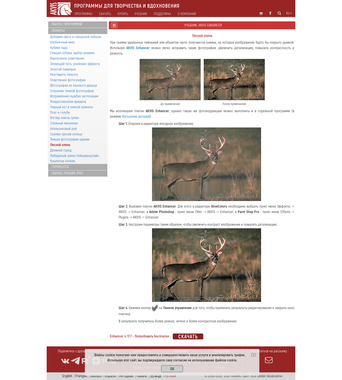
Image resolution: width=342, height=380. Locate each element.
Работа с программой (66, 24)
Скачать (105, 14)
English (67, 376)
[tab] (77, 24)
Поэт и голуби (60, 112)
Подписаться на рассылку (268, 356)
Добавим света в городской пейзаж (75, 36)
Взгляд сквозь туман (64, 117)
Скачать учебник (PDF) (67, 173)
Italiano (142, 376)
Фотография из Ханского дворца (73, 85)
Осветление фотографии (68, 80)
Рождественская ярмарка (68, 101)
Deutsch (96, 376)
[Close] (253, 354)
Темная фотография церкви (69, 139)
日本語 (155, 376)
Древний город (61, 150)
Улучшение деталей (136, 116)
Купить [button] (123, 14)
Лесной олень (60, 145)
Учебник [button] (141, 14)
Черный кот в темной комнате (71, 107)
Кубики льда (59, 47)
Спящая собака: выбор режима (72, 53)
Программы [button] (83, 14)
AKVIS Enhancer (138, 48)
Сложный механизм (64, 123)
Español (110, 376)
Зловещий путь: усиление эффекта (75, 64)
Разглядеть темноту (64, 74)
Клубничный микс (62, 42)
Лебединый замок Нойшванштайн (74, 155)
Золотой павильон (63, 69)
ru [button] (289, 13)
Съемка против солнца (66, 134)
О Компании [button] (187, 14)
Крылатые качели (62, 161)
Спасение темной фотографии (72, 91)
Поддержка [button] (162, 14)
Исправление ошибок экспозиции (74, 96)
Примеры (58, 31)
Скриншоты (60, 167)
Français (81, 376)
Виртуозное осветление (67, 58)
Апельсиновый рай (63, 128)
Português (126, 376)
